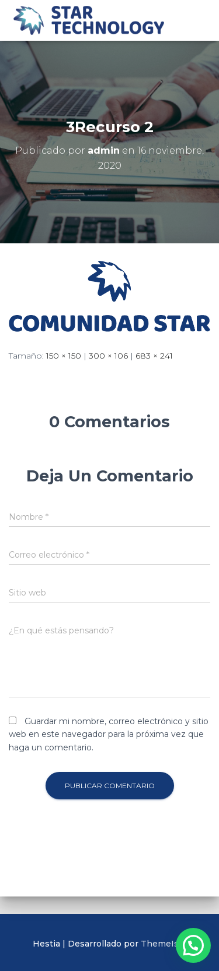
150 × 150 (63, 355)
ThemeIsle (163, 943)
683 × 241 (154, 355)
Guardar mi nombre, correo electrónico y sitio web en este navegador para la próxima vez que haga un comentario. (108, 734)
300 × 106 (108, 355)
